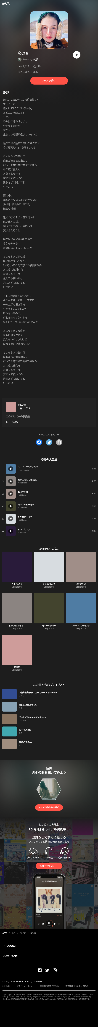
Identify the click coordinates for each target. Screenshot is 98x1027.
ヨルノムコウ (17, 584)
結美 (35, 59)
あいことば (81, 584)
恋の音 (22, 404)
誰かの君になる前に (16, 626)
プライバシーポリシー (25, 986)
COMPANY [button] (10, 956)
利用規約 (6, 986)
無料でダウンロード (49, 866)
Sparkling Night (49, 626)
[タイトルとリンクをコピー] (59, 442)
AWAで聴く (48, 80)
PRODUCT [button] (10, 946)
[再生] (76, 55)
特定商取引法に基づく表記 (77, 986)
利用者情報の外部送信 (49, 986)
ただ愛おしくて (49, 584)
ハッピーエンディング (81, 626)
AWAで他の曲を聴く (49, 807)
